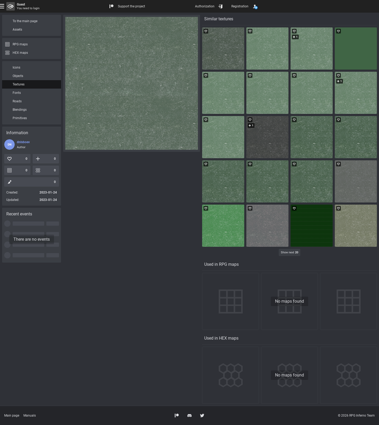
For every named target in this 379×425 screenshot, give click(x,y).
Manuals (29, 415)
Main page (11, 415)
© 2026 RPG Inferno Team (356, 415)
